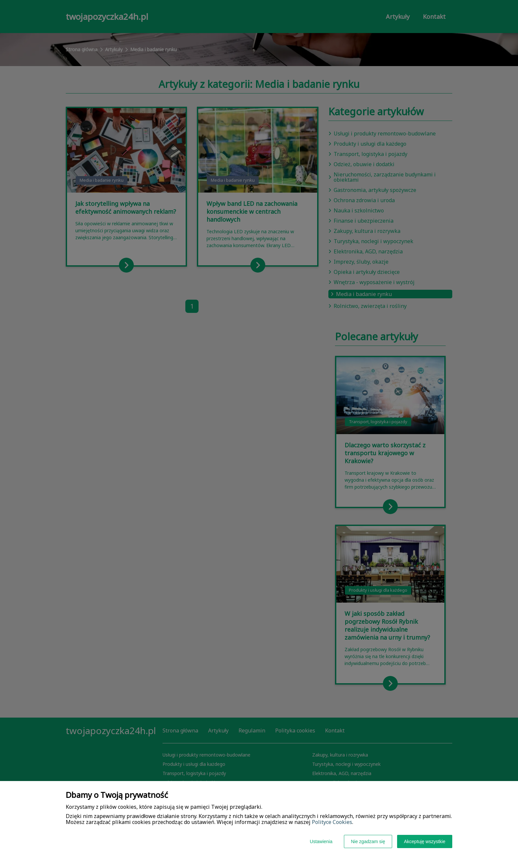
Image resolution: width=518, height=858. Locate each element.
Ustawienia (321, 841)
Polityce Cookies (332, 822)
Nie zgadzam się (368, 841)
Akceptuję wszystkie (424, 841)
